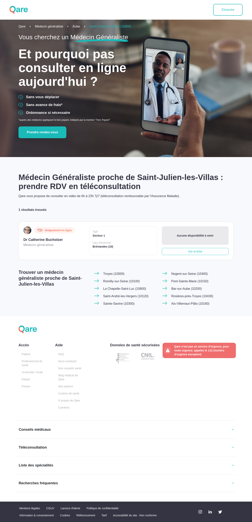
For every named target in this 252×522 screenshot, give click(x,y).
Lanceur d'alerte (70, 508)
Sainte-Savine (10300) (118, 303)
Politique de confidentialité (102, 508)
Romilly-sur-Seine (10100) (121, 281)
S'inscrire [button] (227, 9)
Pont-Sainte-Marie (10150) (189, 281)
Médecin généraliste (49, 26)
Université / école (32, 372)
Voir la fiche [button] (195, 251)
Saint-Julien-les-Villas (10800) (110, 26)
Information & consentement (36, 515)
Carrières (64, 407)
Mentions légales (29, 508)
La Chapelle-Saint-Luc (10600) (124, 288)
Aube (76, 26)
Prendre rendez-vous (42, 132)
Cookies (65, 515)
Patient (26, 354)
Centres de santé (68, 393)
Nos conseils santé (70, 368)
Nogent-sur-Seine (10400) (189, 273)
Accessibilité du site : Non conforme (135, 515)
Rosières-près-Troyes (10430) (192, 296)
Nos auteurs (65, 386)
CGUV (50, 508)
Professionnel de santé (32, 363)
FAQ (61, 354)
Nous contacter (67, 361)
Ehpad (26, 379)
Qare (22, 26)
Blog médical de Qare (68, 377)
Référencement (85, 515)
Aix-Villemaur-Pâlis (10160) (190, 303)
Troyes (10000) (113, 273)
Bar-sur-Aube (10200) (186, 288)
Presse (26, 386)
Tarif (104, 515)
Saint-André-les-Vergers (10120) (125, 296)
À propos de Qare (69, 400)
